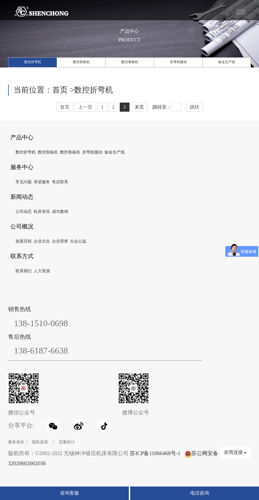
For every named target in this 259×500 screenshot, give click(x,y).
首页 (60, 90)
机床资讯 (42, 211)
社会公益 (78, 241)
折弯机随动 (178, 62)
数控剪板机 (81, 62)
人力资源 (42, 271)
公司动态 (24, 211)
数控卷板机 (129, 62)
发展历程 (24, 241)
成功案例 (60, 211)
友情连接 (235, 452)
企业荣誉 (60, 241)
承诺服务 (42, 181)
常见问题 (24, 181)
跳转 (194, 107)
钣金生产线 (226, 62)
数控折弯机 (32, 62)
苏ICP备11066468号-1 (155, 453)
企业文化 (42, 241)
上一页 (85, 107)
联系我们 (24, 271)
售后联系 (60, 181)
